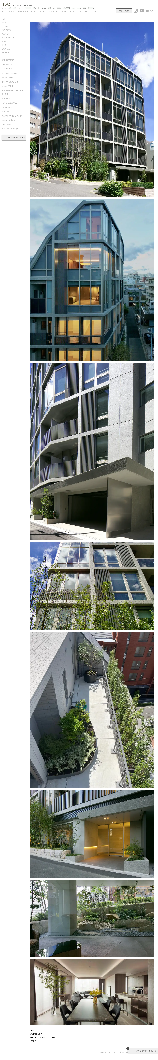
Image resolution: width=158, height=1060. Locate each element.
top (3, 18)
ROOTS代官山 (8, 86)
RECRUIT (97, 11)
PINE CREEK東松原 (10, 129)
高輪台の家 (6, 98)
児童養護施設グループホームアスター (12, 92)
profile (5, 26)
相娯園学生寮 (7, 77)
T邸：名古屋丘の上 (9, 103)
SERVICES (68, 11)
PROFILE (20, 11)
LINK (77, 11)
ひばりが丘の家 (8, 69)
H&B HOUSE (7, 107)
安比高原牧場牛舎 (9, 60)
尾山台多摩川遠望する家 (12, 116)
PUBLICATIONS (55, 11)
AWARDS (42, 11)
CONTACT (86, 11)
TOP (3, 11)
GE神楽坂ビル (7, 124)
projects (6, 30)
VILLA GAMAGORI (10, 73)
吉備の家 (5, 111)
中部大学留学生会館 (10, 82)
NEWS (11, 11)
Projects (31, 11)
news (5, 22)
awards (6, 33)
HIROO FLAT (7, 64)
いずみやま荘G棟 (9, 120)
